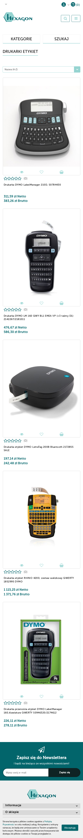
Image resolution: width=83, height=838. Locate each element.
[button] (75, 5)
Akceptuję (70, 827)
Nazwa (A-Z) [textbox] (11, 69)
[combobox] (41, 69)
